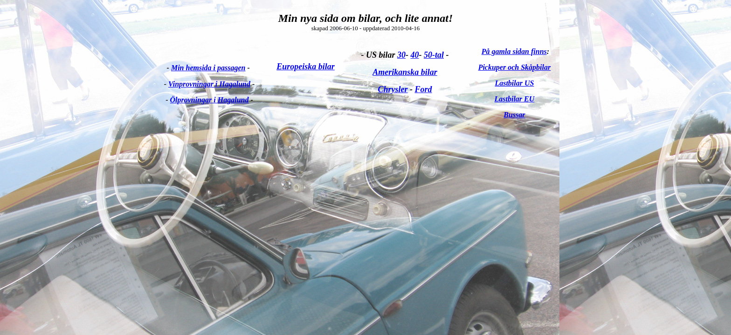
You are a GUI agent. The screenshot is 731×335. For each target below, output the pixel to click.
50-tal (434, 55)
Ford (423, 89)
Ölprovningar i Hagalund (209, 100)
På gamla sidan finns (514, 51)
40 (414, 55)
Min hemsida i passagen (208, 68)
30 (401, 55)
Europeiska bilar (305, 66)
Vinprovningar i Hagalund (209, 84)
